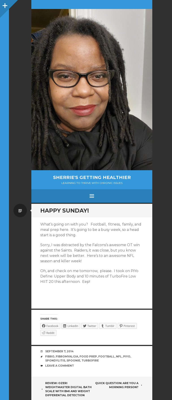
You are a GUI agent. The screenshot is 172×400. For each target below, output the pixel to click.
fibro (49, 356)
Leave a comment (59, 365)
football (106, 356)
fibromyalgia (67, 356)
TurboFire (90, 360)
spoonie (73, 360)
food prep (88, 356)
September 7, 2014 (59, 351)
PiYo (126, 356)
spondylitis (55, 360)
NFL (119, 356)
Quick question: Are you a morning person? (119, 385)
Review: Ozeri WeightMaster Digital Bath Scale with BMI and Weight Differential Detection (66, 389)
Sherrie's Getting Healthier (92, 177)
